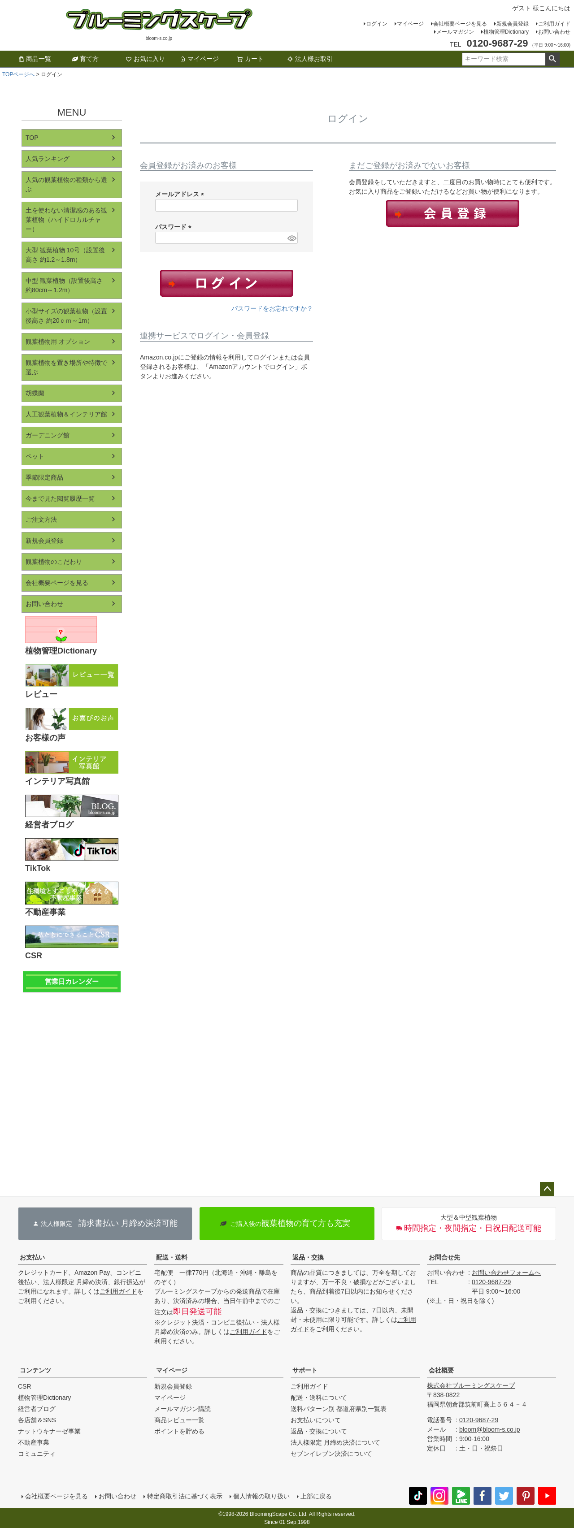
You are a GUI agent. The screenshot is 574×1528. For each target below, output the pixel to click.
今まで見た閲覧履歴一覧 (60, 498)
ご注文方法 (41, 519)
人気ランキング (48, 158)
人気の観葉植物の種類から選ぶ (66, 184)
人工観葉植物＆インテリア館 (66, 414)
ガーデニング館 (48, 435)
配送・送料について (319, 1397)
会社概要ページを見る (460, 24)
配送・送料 (171, 1257)
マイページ (410, 24)
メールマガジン (455, 32)
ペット (35, 456)
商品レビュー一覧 (179, 1420)
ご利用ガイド (554, 24)
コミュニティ (37, 1453)
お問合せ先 (444, 1257)
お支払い (32, 1257)
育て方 (85, 58)
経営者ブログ (37, 1408)
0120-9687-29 (491, 1282)
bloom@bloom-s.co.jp (489, 1429)
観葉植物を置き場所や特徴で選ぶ (66, 367)
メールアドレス (181, 194)
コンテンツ (35, 1370)
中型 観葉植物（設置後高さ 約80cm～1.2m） (64, 285)
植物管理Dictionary (506, 32)
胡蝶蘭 (35, 393)
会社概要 (441, 1370)
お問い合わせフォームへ (506, 1272)
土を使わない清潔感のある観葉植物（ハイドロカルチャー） (66, 220)
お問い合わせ (554, 32)
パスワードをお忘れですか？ (272, 308)
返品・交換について (319, 1431)
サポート (304, 1370)
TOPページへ (18, 74)
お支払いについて (316, 1420)
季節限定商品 (44, 477)
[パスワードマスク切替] (291, 238)
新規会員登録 (512, 24)
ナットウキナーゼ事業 (49, 1431)
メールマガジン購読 (182, 1408)
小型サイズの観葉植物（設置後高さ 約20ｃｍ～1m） (66, 315)
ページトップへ (547, 1189)
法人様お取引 (310, 58)
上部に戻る (316, 1496)
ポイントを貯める (179, 1431)
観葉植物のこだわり (54, 561)
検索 (552, 59)
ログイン (376, 24)
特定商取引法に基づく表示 (184, 1496)
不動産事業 (33, 1442)
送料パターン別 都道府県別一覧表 (339, 1408)
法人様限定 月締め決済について (335, 1442)
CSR (24, 1386)
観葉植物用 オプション (58, 341)
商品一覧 (34, 58)
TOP (32, 137)
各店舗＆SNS (37, 1420)
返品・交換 (308, 1257)
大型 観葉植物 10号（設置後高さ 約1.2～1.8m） (65, 255)
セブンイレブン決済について (331, 1453)
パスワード (175, 226)
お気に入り (145, 58)
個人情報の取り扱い (261, 1496)
